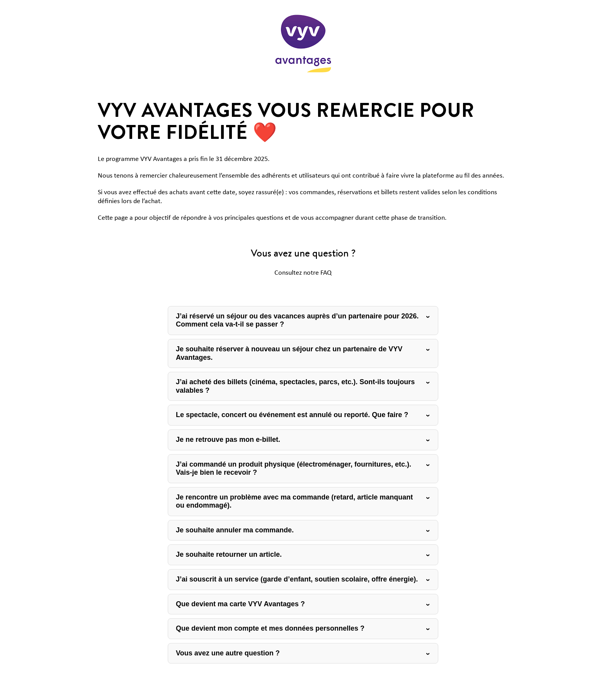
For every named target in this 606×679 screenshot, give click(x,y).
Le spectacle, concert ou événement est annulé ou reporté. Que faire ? (292, 415)
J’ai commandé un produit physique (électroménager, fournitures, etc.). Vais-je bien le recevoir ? (293, 468)
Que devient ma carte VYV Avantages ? (240, 604)
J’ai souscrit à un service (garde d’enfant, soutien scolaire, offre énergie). (297, 579)
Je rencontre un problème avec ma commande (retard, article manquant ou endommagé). (294, 501)
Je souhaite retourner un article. (229, 554)
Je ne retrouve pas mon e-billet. (228, 439)
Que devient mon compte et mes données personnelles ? (270, 628)
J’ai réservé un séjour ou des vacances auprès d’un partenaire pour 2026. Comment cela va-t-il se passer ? (297, 320)
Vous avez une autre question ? (228, 653)
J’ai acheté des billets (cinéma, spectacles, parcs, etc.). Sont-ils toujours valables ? (295, 386)
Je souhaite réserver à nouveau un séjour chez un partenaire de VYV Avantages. (289, 353)
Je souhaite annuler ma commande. (235, 530)
